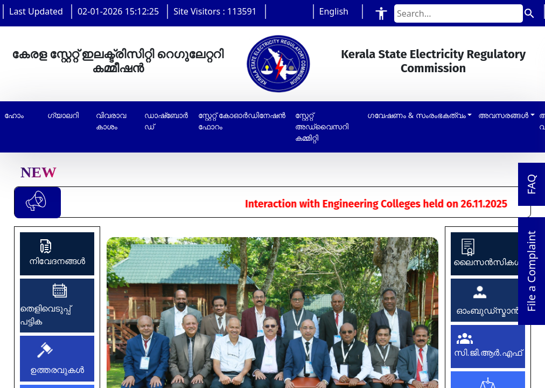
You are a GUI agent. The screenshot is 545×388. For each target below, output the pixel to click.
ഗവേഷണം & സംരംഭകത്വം (416, 115)
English (333, 11)
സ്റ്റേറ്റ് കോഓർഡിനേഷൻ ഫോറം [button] (241, 121)
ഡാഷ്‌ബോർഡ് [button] (166, 121)
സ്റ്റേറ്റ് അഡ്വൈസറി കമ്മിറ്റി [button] (321, 126)
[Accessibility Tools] (381, 13)
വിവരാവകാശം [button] (111, 121)
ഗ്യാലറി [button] (63, 115)
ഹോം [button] (14, 115)
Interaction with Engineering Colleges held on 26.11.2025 (390, 204)
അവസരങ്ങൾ (503, 115)
